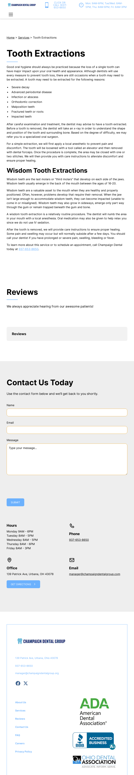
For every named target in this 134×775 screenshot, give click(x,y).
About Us (20, 679)
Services (23, 37)
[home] (22, 5)
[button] (10, 14)
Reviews (20, 695)
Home (10, 37)
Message (12, 417)
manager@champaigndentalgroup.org (37, 650)
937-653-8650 (28, 249)
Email (10, 399)
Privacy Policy (23, 728)
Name (10, 382)
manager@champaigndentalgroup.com (94, 551)
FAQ (17, 712)
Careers (20, 720)
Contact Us (21, 703)
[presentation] (33, 463)
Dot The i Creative (84, 760)
